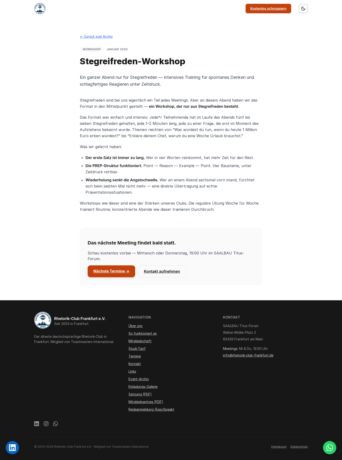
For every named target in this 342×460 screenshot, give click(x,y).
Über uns (108, 8)
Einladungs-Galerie (142, 387)
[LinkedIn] (36, 424)
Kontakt (216, 8)
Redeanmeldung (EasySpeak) (151, 409)
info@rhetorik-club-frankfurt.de (248, 355)
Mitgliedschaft (170, 8)
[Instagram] (46, 424)
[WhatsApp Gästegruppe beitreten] (329, 447)
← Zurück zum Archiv (96, 36)
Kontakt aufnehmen (162, 271)
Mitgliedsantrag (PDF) (145, 402)
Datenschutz (299, 446)
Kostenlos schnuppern (268, 8)
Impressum (279, 446)
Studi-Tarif (137, 349)
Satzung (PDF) (140, 394)
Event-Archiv (138, 379)
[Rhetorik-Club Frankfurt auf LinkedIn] (12, 447)
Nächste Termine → (111, 271)
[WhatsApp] (55, 424)
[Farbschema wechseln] (303, 8)
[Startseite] (40, 8)
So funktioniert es (138, 8)
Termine (195, 8)
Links (234, 8)
